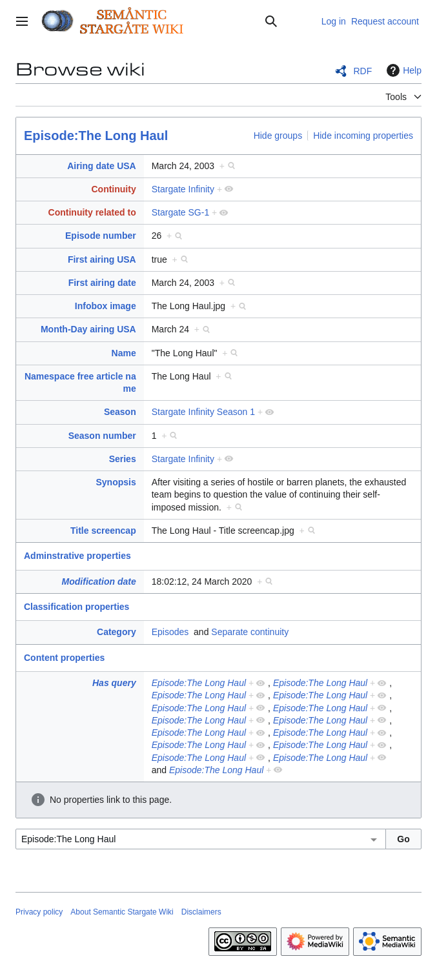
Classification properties (76, 607)
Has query (114, 683)
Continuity (113, 189)
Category (116, 632)
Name (124, 353)
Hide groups (278, 135)
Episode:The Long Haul (96, 135)
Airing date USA (101, 166)
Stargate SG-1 (181, 212)
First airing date (102, 283)
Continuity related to (92, 212)
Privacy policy (39, 911)
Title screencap (103, 530)
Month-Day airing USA (88, 329)
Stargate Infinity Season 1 (203, 412)
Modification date (99, 581)
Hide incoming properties (363, 135)
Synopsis (116, 482)
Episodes (170, 632)
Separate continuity (250, 632)
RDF (362, 71)
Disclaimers (201, 911)
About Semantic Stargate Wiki (121, 911)
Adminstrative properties (77, 556)
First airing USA (102, 259)
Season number (102, 435)
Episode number (100, 235)
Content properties (64, 657)
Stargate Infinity (183, 189)
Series (122, 459)
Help (402, 70)
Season (120, 412)
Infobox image (105, 306)
